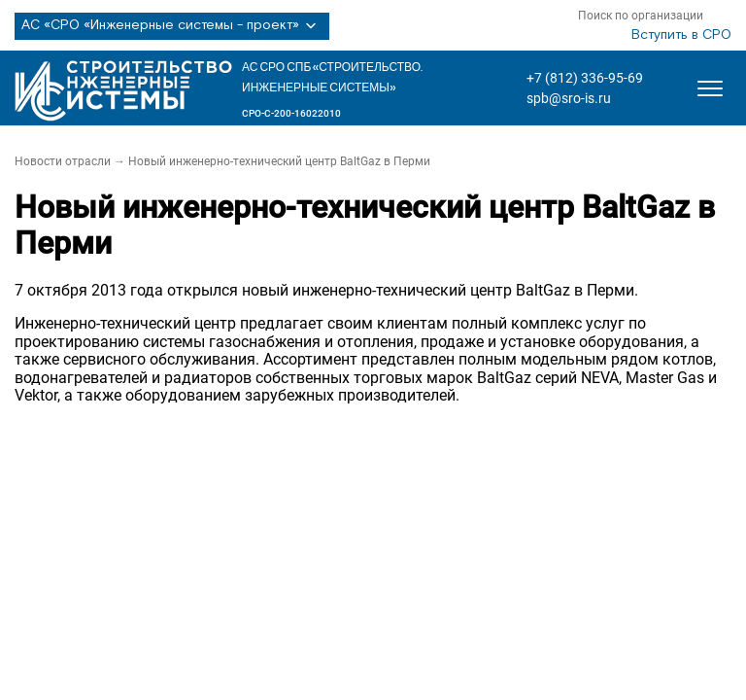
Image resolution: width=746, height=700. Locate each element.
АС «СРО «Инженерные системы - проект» (171, 26)
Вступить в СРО (681, 35)
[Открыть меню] (710, 88)
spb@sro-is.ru (568, 98)
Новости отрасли (63, 161)
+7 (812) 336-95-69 (584, 78)
